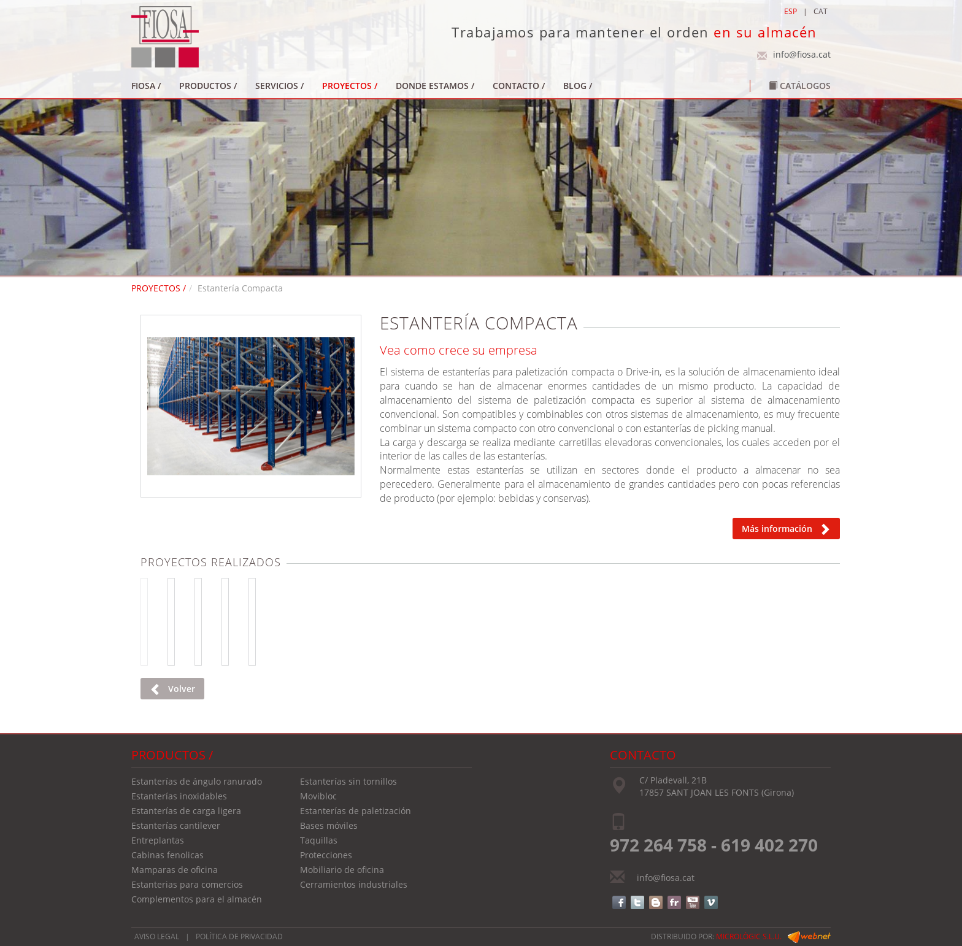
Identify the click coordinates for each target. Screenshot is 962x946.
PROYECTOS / (158, 288)
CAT (821, 11)
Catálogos (800, 85)
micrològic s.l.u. (749, 936)
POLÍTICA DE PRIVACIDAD (239, 936)
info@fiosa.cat (802, 54)
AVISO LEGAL (156, 936)
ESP (790, 11)
